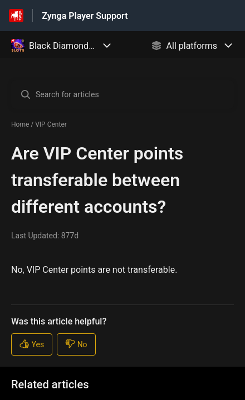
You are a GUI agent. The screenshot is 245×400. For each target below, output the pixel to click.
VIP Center (51, 124)
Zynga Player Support (85, 16)
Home (20, 124)
